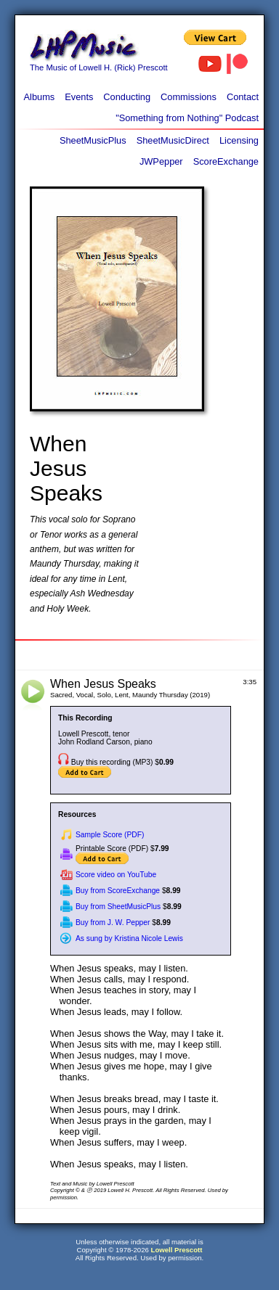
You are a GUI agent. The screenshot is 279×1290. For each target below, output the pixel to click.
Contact (243, 96)
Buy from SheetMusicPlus (118, 907)
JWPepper (161, 161)
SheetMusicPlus (93, 140)
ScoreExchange (226, 161)
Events (79, 96)
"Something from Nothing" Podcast (187, 117)
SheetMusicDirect (173, 140)
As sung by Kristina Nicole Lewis (129, 938)
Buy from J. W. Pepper (113, 923)
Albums (39, 96)
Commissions (189, 96)
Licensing (239, 140)
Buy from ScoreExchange (118, 891)
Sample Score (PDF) (110, 835)
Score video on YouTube (116, 875)
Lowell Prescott (177, 1250)
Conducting (126, 96)
